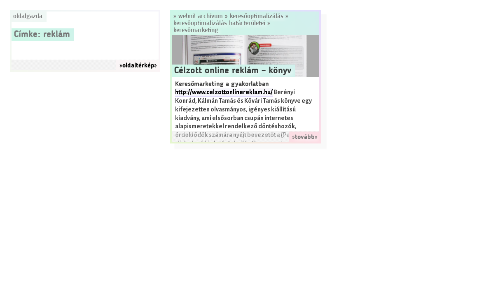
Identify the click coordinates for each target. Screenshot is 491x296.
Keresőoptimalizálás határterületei (219, 23)
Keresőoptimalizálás (256, 16)
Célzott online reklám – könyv (232, 70)
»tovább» (305, 137)
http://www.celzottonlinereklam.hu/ (224, 92)
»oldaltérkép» (138, 65)
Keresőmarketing (195, 30)
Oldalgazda (27, 16)
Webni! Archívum (200, 16)
